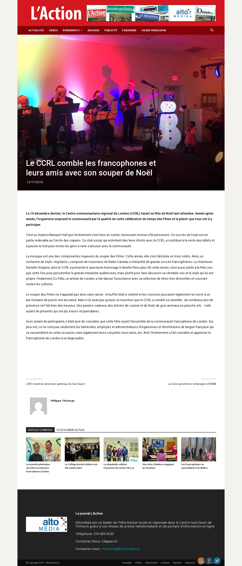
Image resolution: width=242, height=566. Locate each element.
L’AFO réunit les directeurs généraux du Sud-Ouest (55, 384)
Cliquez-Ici (109, 541)
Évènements (72, 30)
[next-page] (34, 478)
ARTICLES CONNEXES (40, 430)
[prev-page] (28, 478)
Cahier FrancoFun (153, 30)
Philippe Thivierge (63, 400)
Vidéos (53, 30)
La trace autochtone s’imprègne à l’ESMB (192, 384)
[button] (211, 30)
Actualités (36, 30)
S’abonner (129, 30)
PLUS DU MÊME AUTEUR (70, 430)
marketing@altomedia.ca (120, 549)
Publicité (110, 30)
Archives (93, 30)
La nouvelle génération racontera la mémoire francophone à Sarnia (38, 468)
